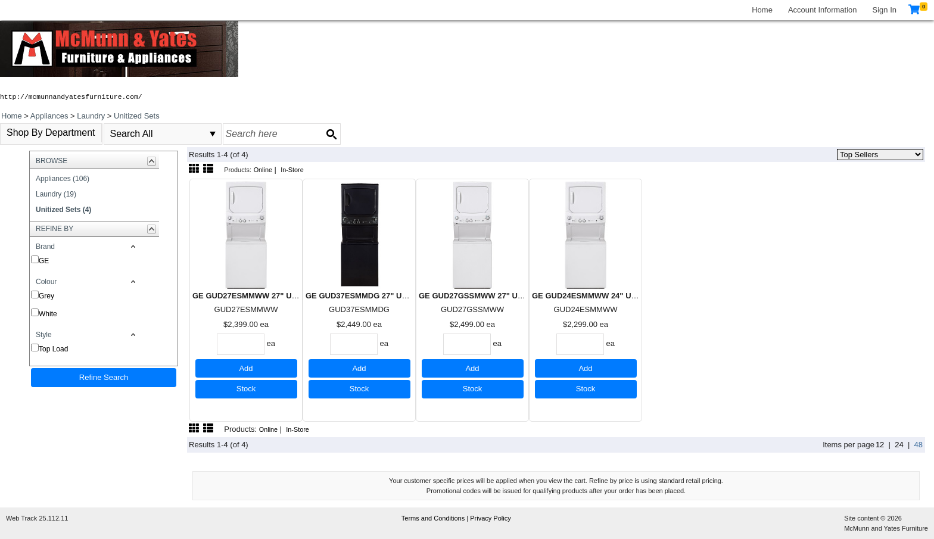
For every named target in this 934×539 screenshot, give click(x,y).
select (212, 134)
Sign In (884, 9)
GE (44, 261)
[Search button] (331, 134)
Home (762, 9)
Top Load (53, 349)
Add (246, 368)
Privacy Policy (490, 518)
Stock (246, 388)
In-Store (292, 169)
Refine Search (103, 377)
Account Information (822, 9)
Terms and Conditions (433, 518)
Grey (46, 296)
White (48, 314)
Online (263, 169)
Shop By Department (51, 132)
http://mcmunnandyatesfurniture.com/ (71, 97)
